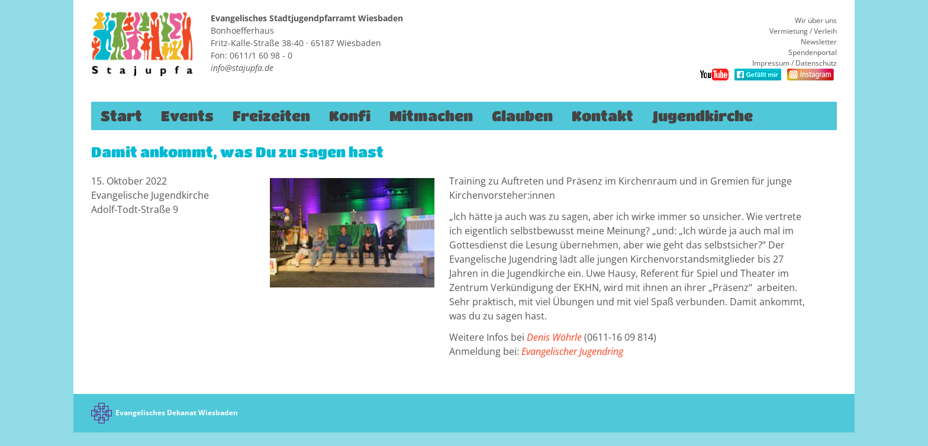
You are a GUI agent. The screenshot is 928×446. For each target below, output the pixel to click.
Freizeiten (271, 116)
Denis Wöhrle (555, 337)
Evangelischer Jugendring (572, 351)
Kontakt (602, 116)
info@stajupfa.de (242, 67)
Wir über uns (816, 20)
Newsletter (819, 42)
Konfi (349, 116)
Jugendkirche (702, 116)
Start (121, 116)
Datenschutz (816, 63)
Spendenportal (812, 52)
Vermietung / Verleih (803, 31)
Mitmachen (431, 116)
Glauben (522, 116)
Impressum (771, 63)
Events (187, 116)
